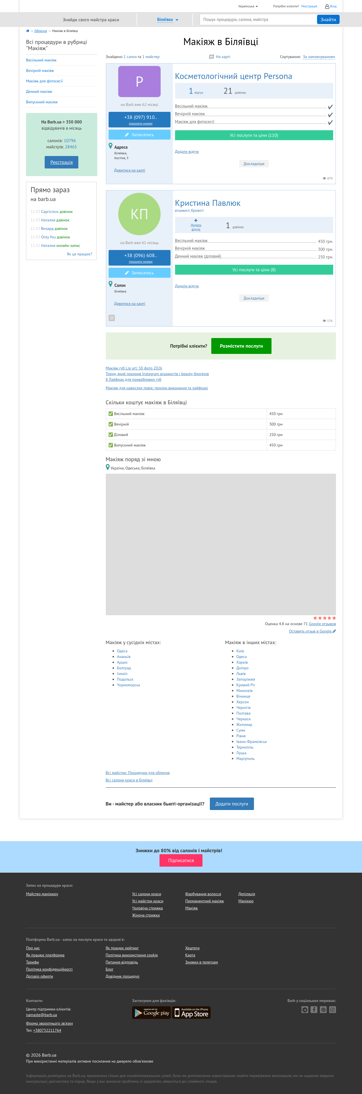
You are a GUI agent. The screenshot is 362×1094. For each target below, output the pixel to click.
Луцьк (241, 752)
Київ (240, 650)
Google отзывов (322, 623)
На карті (219, 56)
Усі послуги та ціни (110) (254, 135)
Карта (190, 955)
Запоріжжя (245, 679)
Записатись (139, 134)
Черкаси (243, 718)
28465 (71, 146)
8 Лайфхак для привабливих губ (133, 379)
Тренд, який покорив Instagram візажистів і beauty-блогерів (157, 373)
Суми (240, 730)
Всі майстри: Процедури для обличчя (138, 772)
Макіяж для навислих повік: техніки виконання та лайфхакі (157, 387)
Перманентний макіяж (204, 900)
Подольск (125, 679)
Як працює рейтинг (122, 947)
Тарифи (32, 962)
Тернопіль (245, 747)
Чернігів (243, 707)
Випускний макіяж (42, 101)
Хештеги (192, 947)
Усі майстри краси (147, 900)
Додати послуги (232, 804)
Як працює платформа (45, 955)
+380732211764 (47, 1030)
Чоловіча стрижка (147, 908)
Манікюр (246, 900)
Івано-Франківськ (251, 741)
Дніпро (242, 667)
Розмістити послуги (241, 346)
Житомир (244, 724)
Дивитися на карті (129, 170)
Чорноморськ (128, 684)
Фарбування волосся (203, 893)
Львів (241, 673)
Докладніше (254, 163)
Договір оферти (39, 976)
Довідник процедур (122, 976)
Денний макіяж (39, 91)
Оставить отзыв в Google (312, 631)
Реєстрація (309, 6)
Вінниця (243, 696)
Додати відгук (187, 151)
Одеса (122, 650)
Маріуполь (245, 758)
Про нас (33, 947)
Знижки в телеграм (201, 962)
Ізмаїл (122, 673)
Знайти (328, 19)
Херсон (242, 701)
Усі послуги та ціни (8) (254, 269)
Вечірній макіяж (40, 70)
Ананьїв (124, 656)
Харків (242, 662)
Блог (109, 969)
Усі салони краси (146, 893)
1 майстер (151, 56)
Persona (233, 75)
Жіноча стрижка (146, 915)
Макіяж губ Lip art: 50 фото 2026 (134, 368)
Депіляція (246, 893)
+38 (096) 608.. (141, 258)
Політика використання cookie (132, 955)
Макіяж (191, 908)
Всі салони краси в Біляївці (129, 780)
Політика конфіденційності (49, 969)
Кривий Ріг (245, 684)
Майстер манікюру (42, 893)
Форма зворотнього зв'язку (49, 1023)
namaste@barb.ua (41, 1014)
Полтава (243, 713)
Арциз (122, 662)
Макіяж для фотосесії (44, 81)
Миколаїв (244, 690)
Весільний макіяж (41, 60)
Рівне (241, 735)
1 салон (130, 56)
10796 (70, 140)
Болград (124, 667)
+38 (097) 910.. (141, 120)
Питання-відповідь (122, 962)
